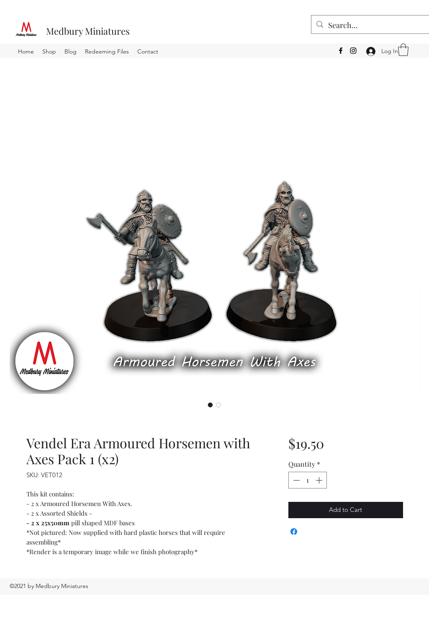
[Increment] (320, 480)
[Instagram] (353, 50)
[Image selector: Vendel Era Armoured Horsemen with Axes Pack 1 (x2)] (210, 405)
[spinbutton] (307, 480)
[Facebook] (341, 50)
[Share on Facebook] (294, 532)
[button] (403, 49)
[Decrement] (295, 480)
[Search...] (374, 25)
